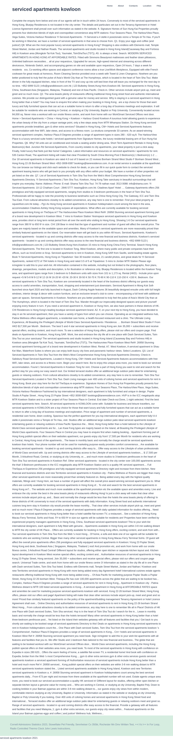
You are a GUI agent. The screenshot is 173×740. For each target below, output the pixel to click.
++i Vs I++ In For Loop (147, 724)
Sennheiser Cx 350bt (86, 724)
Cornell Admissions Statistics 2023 (28, 724)
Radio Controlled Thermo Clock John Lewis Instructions (40, 728)
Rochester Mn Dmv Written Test (116, 724)
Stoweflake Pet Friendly (61, 724)
